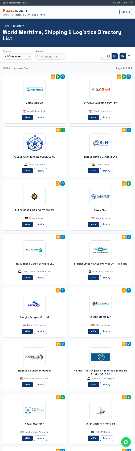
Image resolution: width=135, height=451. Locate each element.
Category (8, 51)
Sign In (116, 3)
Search (39, 51)
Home (6, 25)
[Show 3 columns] (108, 56)
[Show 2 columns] (102, 56)
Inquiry (40, 117)
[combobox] (18, 56)
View (27, 117)
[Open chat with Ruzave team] (126, 442)
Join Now (127, 3)
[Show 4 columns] (115, 56)
